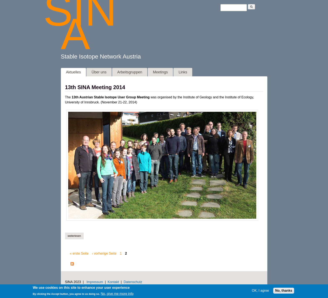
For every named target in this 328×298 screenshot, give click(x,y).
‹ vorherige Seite (104, 253)
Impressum (94, 282)
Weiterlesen (76, 235)
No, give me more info (117, 294)
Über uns (99, 72)
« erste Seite (79, 253)
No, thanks (283, 291)
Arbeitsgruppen (129, 72)
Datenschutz (133, 282)
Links (183, 72)
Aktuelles (73, 72)
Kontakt (113, 282)
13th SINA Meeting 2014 (95, 87)
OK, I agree (260, 291)
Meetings (160, 72)
